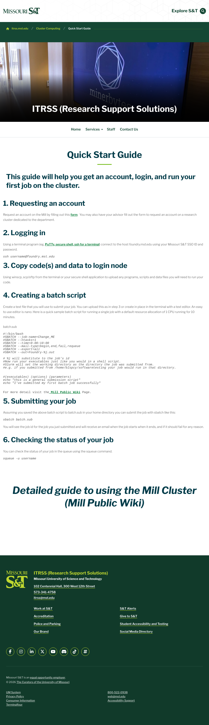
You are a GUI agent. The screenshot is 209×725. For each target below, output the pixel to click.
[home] (21, 11)
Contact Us (129, 129)
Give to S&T (128, 616)
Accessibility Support (121, 700)
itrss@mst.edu (44, 598)
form (74, 215)
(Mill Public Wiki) (104, 503)
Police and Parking (47, 624)
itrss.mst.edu (20, 28)
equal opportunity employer (47, 677)
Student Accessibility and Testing (144, 624)
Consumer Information (20, 700)
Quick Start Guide (79, 28)
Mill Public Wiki (64, 392)
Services (95, 129)
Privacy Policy (15, 696)
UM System (13, 692)
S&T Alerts (128, 608)
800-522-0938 (118, 692)
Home (76, 129)
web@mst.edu (116, 696)
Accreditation (44, 616)
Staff (111, 129)
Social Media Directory (136, 631)
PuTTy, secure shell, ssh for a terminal (72, 244)
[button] (203, 11)
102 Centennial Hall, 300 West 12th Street (64, 586)
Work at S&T (43, 608)
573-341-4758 (45, 592)
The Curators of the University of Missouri (42, 682)
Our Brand (41, 631)
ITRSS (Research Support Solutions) (104, 109)
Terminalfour (14, 704)
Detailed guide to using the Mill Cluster (105, 490)
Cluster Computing (48, 28)
